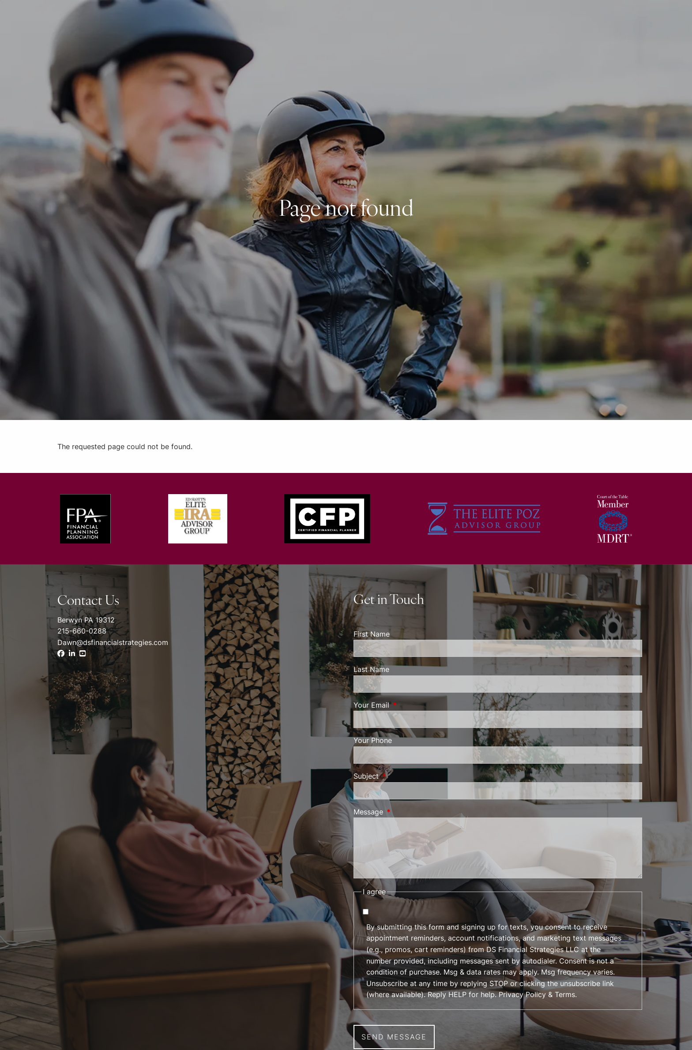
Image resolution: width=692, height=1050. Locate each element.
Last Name (371, 669)
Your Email (407, 705)
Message (404, 811)
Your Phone (373, 740)
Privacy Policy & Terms (537, 994)
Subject (402, 776)
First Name (372, 634)
